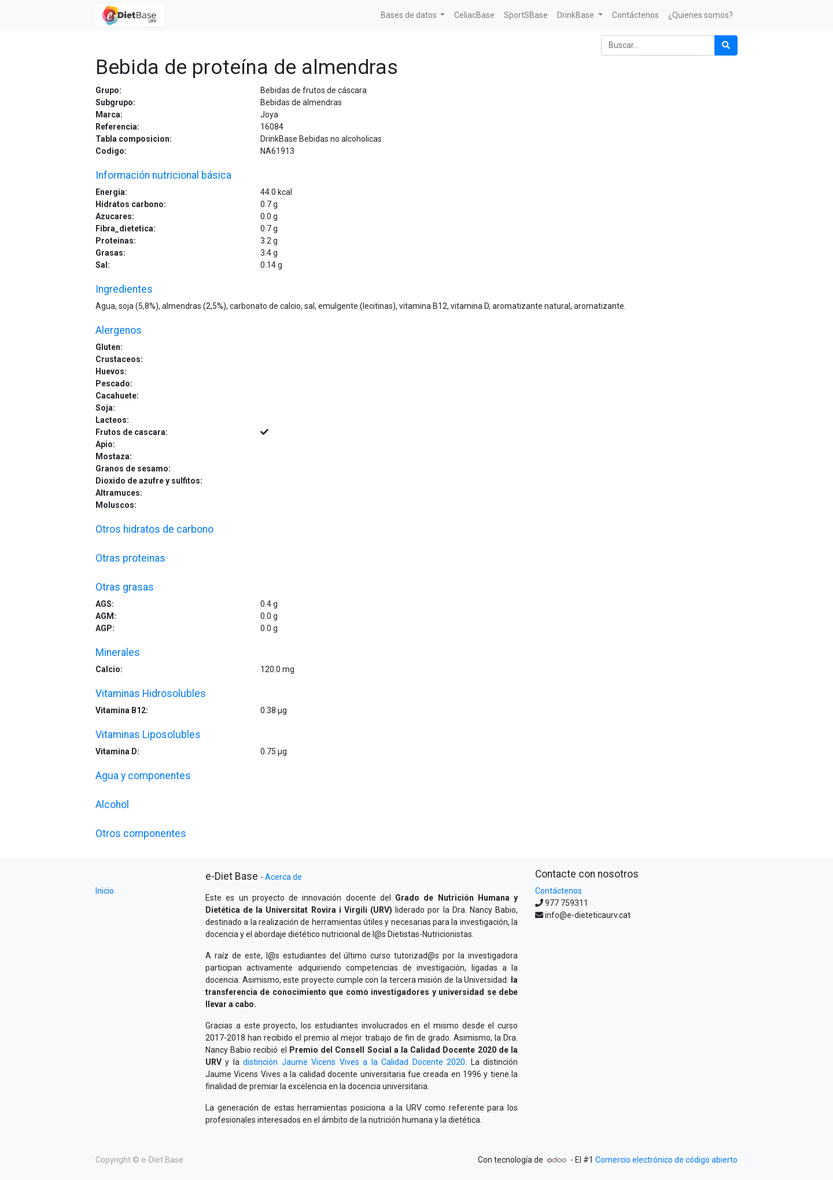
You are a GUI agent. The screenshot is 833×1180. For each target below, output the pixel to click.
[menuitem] (474, 15)
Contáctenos (558, 890)
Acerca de (283, 877)
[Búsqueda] (726, 45)
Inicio (104, 890)
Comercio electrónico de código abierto (666, 1159)
